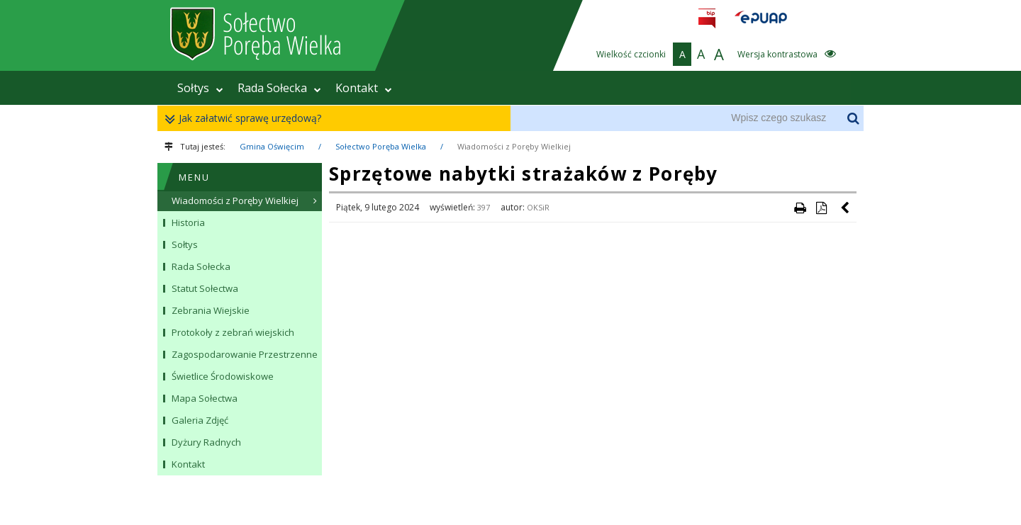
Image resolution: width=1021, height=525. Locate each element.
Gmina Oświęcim (272, 146)
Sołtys (200, 88)
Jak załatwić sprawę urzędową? (246, 118)
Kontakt (363, 88)
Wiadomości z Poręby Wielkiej (514, 146)
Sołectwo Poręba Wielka (380, 146)
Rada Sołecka (279, 88)
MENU (194, 177)
